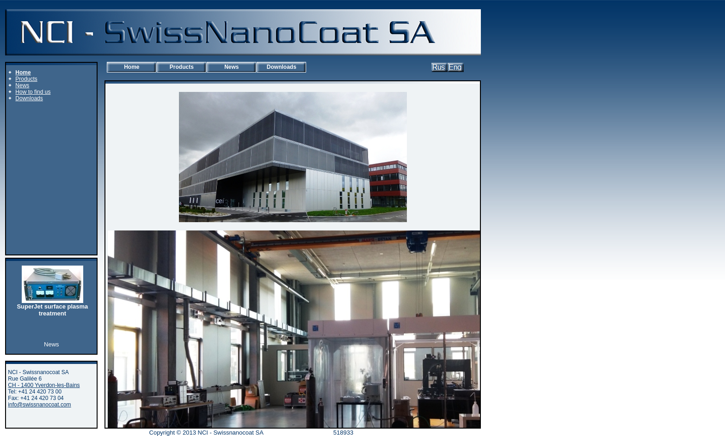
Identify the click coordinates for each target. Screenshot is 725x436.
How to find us (32, 92)
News (231, 67)
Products (182, 67)
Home (131, 67)
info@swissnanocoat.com (39, 404)
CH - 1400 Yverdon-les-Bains (44, 385)
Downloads (281, 67)
